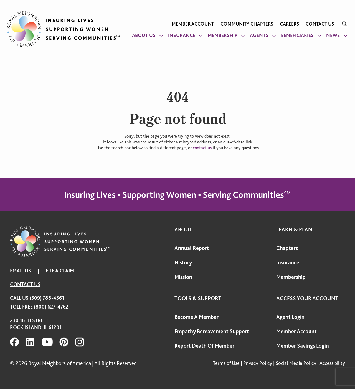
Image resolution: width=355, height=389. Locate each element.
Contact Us (320, 24)
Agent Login (290, 317)
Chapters (287, 248)
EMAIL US (20, 271)
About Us (144, 35)
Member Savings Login (302, 346)
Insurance (181, 35)
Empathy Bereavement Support (211, 331)
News (333, 35)
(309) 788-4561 (47, 298)
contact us (202, 147)
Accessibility (332, 363)
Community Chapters (246, 24)
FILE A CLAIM (60, 271)
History (183, 262)
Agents (259, 35)
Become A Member (196, 317)
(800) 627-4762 (51, 307)
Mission (183, 277)
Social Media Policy (296, 363)
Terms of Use (226, 363)
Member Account (193, 24)
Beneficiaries (297, 35)
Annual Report (191, 248)
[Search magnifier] (344, 24)
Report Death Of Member (204, 346)
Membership (222, 35)
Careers (289, 24)
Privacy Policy (257, 363)
